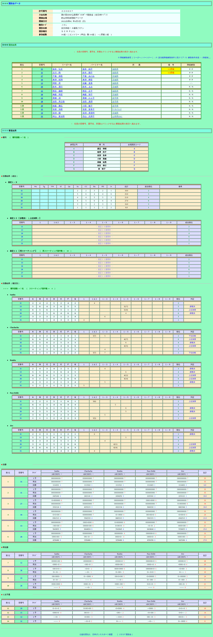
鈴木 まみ (87, 87)
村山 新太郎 (58, 116)
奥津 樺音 (87, 79)
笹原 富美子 (88, 109)
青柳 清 (56, 98)
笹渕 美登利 (88, 113)
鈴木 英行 (57, 87)
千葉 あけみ (88, 76)
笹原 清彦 (57, 109)
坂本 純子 (87, 69)
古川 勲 (56, 72)
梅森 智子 (87, 94)
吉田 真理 (87, 101)
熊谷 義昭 (57, 91)
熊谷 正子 (87, 91)
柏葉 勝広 (57, 106)
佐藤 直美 (87, 83)
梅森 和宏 (57, 94)
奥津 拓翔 (57, 79)
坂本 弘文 (57, 69)
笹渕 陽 (56, 113)
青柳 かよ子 (88, 98)
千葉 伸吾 (57, 76)
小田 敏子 (87, 106)
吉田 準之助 (58, 101)
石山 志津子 (88, 116)
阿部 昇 (56, 83)
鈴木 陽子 (87, 72)
